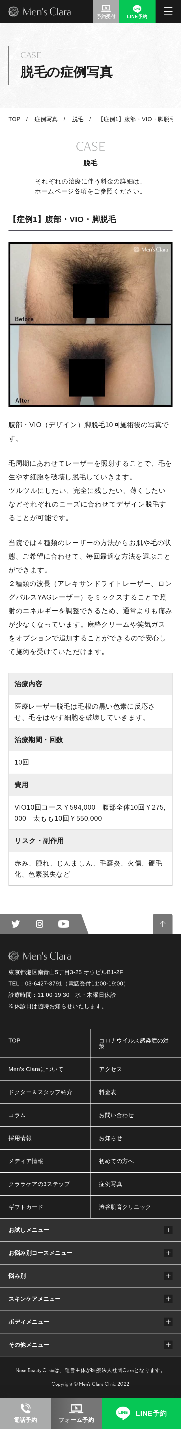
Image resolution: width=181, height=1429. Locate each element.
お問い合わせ (116, 1115)
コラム (17, 1115)
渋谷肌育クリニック (125, 1207)
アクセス (110, 1069)
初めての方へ (116, 1161)
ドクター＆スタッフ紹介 (40, 1092)
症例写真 (46, 119)
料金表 (108, 1092)
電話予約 (25, 1420)
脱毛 (78, 119)
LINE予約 (137, 16)
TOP (14, 119)
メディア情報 (25, 1161)
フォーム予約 (76, 1420)
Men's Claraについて (35, 1069)
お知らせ (110, 1138)
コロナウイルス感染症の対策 (134, 1043)
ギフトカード (25, 1207)
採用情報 (20, 1138)
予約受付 (106, 16)
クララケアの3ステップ (39, 1184)
